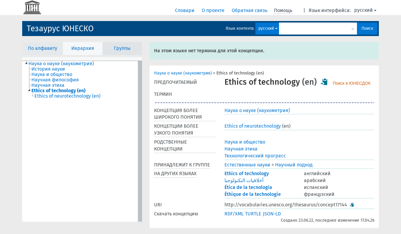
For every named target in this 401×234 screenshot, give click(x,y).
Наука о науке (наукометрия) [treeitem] (61, 63)
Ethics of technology (246, 173)
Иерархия (82, 48)
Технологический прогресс (255, 156)
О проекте (214, 10)
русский (365, 10)
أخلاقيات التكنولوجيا (243, 180)
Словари (185, 10)
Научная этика (240, 149)
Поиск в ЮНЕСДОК (351, 83)
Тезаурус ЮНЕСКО (60, 28)
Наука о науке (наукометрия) (183, 73)
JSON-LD (272, 214)
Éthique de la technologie (252, 194)
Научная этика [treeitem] (47, 85)
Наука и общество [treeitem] (51, 74)
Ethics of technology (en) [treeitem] (58, 90)
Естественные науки (247, 165)
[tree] (82, 141)
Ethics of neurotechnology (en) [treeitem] (67, 96)
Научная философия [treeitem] (55, 80)
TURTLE (253, 214)
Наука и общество (244, 142)
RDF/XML (234, 214)
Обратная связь (250, 10)
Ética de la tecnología (248, 187)
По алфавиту (42, 48)
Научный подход (294, 165)
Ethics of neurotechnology (252, 126)
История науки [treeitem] (48, 69)
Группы (122, 48)
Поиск (367, 28)
